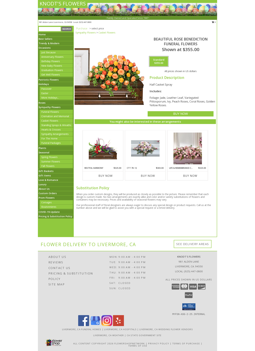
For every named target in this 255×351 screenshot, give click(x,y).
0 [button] (214, 22)
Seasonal (44, 152)
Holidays (44, 84)
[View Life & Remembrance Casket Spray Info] (187, 148)
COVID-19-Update (49, 212)
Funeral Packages (51, 142)
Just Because (48, 52)
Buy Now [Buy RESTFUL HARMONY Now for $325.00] (105, 176)
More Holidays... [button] (50, 97)
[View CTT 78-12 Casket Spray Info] (145, 148)
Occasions (45, 47)
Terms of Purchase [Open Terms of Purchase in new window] (186, 343)
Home (42, 34)
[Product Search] (50, 29)
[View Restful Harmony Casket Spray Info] (103, 148)
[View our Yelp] (118, 325)
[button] (188, 306)
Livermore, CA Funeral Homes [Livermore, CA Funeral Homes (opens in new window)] (81, 329)
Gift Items (45, 175)
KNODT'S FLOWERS (63, 3)
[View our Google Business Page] (95, 325)
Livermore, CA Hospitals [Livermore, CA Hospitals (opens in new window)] (120, 329)
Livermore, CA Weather (108, 335)
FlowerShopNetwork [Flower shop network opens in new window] (129, 343)
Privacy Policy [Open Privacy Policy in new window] (158, 343)
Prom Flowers (46, 197)
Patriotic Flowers (49, 79)
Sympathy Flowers (49, 107)
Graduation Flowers (52, 70)
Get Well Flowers (50, 74)
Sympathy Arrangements (55, 134)
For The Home (49, 138)
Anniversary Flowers (52, 56)
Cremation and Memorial (55, 116)
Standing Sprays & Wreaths (56, 125)
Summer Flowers (50, 161)
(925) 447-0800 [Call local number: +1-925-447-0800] (85, 22)
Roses (42, 102)
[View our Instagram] (106, 325)
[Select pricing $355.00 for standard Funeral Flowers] (159, 61)
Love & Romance (48, 180)
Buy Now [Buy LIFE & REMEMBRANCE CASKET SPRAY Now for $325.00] (190, 176)
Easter (44, 93)
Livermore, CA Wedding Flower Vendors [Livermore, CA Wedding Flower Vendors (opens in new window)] (166, 329)
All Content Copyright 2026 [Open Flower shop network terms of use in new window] (93, 343)
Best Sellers (45, 38)
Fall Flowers (47, 166)
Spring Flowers (49, 157)
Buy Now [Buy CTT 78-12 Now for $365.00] (148, 176)
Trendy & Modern (49, 43)
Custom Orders (48, 193)
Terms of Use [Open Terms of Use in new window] (137, 345)
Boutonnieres (48, 206)
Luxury (43, 184)
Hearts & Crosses (51, 129)
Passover (46, 88)
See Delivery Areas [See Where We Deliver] (192, 244)
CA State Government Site (144, 335)
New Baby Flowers (51, 65)
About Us (44, 188)
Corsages (46, 202)
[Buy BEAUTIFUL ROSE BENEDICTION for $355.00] (180, 113)
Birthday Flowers (50, 61)
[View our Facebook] (83, 325)
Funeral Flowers (50, 111)
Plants (42, 148)
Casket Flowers (49, 120)
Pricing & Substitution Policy (55, 216)
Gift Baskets (46, 171)
